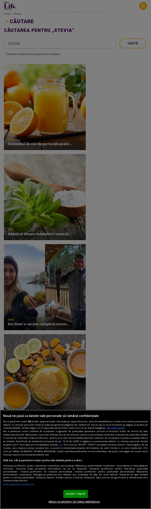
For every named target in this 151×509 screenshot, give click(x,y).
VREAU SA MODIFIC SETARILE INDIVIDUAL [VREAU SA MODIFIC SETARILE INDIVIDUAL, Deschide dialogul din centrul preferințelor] (74, 501)
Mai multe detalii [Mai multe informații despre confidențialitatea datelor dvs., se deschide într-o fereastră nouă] (116, 427)
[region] (75, 459)
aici (60, 444)
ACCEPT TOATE (75, 494)
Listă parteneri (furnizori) (18, 484)
